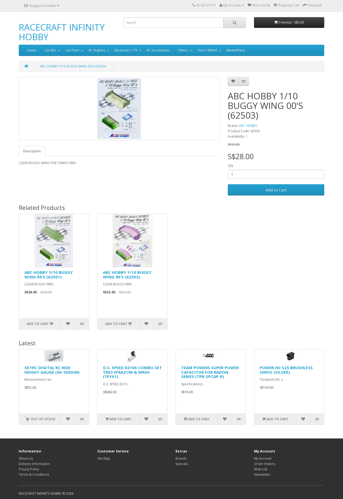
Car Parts (72, 50)
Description (32, 151)
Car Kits (50, 50)
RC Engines (97, 50)
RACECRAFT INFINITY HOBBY (62, 32)
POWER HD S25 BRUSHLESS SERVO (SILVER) (286, 370)
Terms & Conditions (34, 474)
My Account (262, 458)
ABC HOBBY (248, 125)
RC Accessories (158, 50)
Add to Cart (276, 189)
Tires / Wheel (207, 50)
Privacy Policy (29, 469)
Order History (264, 464)
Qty (230, 165)
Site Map (103, 458)
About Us (26, 458)
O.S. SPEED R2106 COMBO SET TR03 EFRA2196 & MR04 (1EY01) (132, 372)
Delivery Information (34, 464)
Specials (182, 464)
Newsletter (262, 474)
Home (31, 50)
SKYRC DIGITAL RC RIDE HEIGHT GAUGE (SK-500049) (52, 370)
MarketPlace (235, 50)
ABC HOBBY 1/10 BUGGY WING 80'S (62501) (48, 274)
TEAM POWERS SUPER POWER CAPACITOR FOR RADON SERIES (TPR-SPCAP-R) (210, 372)
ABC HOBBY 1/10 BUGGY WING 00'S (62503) (73, 66)
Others (183, 50)
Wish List (260, 469)
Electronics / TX (125, 50)
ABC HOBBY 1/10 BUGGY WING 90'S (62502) (127, 274)
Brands (181, 458)
